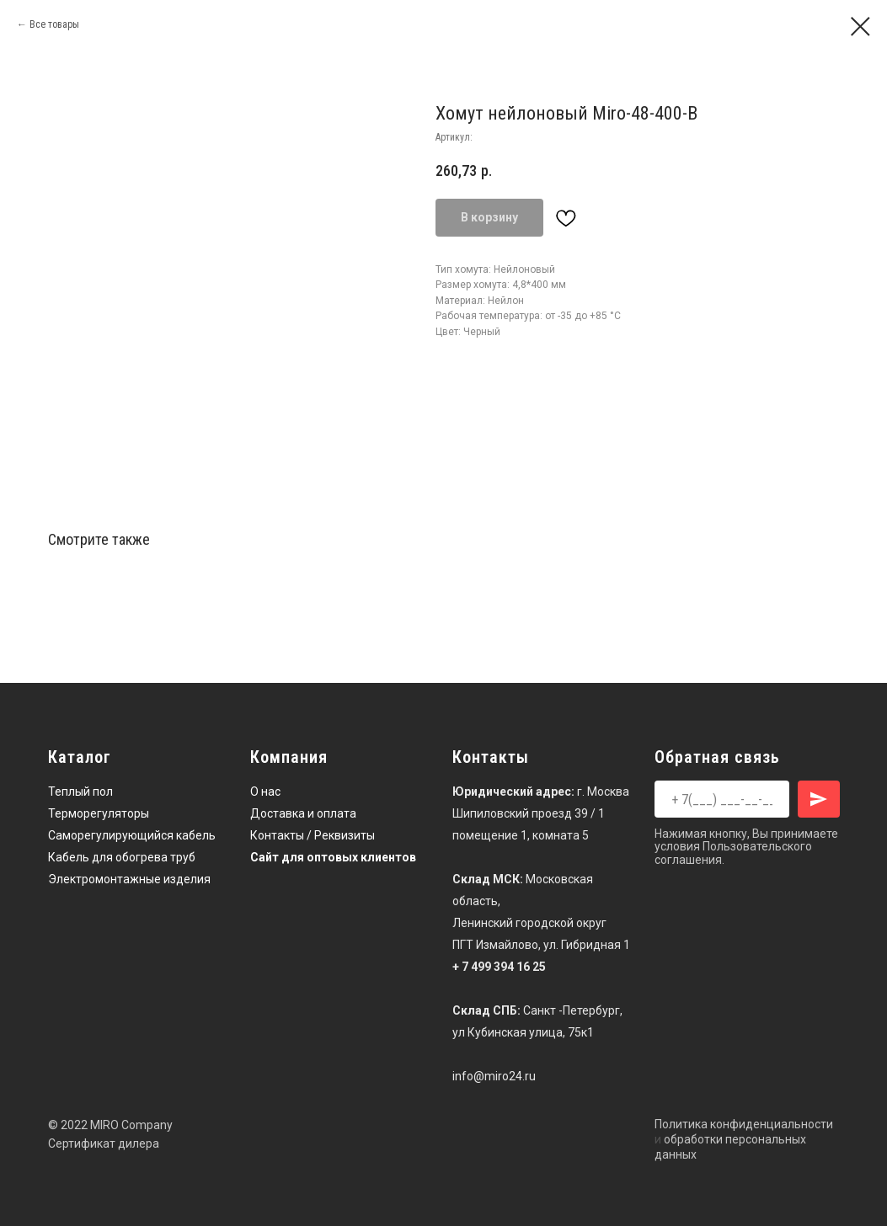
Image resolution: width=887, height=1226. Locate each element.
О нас (265, 791)
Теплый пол (80, 791)
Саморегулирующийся (111, 835)
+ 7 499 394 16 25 (499, 966)
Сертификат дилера (103, 1143)
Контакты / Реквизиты (312, 835)
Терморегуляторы (98, 813)
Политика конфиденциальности (744, 1124)
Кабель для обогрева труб (121, 857)
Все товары (54, 24)
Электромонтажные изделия (129, 879)
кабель (196, 835)
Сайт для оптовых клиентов (333, 857)
